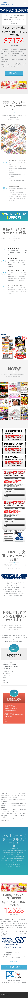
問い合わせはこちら (14, 967)
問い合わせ (14, 73)
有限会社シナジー (14, 961)
